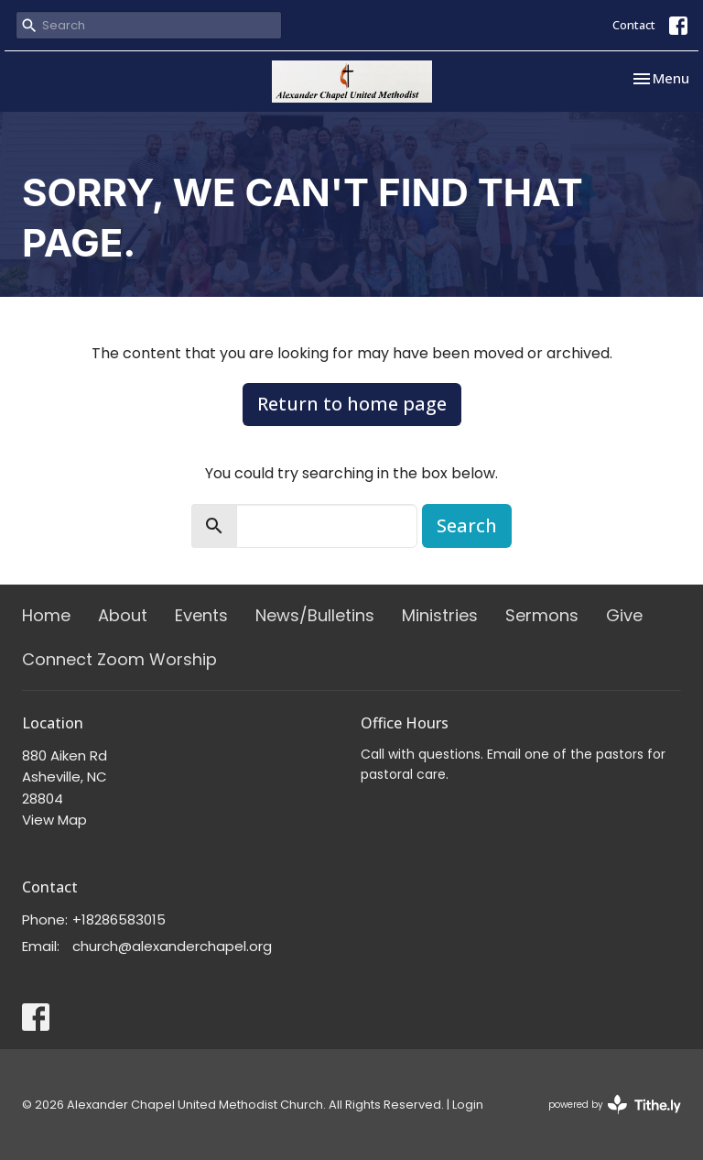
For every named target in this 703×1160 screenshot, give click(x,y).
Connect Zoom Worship (119, 659)
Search (467, 525)
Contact (633, 24)
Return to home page (352, 403)
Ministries (440, 615)
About (122, 615)
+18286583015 (119, 919)
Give (624, 615)
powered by (614, 1104)
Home (46, 615)
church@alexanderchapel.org (172, 946)
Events (201, 615)
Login (467, 1104)
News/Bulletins (314, 615)
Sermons (542, 615)
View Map (54, 819)
